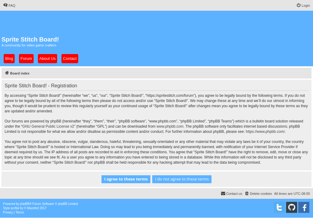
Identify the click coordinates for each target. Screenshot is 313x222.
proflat (15, 208)
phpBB (24, 204)
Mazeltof (33, 208)
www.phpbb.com (169, 126)
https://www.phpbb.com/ (265, 131)
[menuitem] (9, 5)
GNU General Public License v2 (48, 126)
